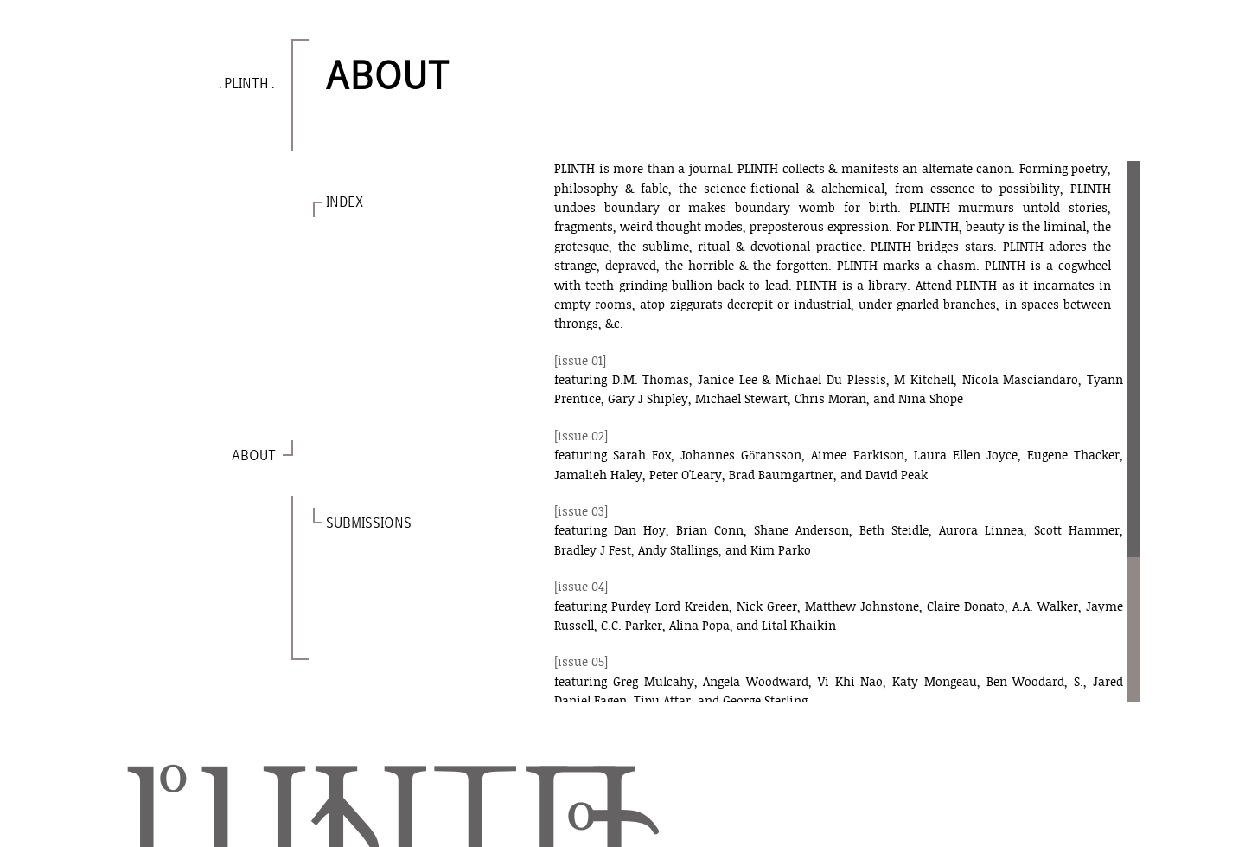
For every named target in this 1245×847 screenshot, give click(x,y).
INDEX (344, 203)
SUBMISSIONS (369, 524)
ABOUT (253, 457)
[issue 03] (581, 512)
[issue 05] (581, 663)
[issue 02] (581, 437)
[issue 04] (581, 587)
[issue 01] (580, 362)
